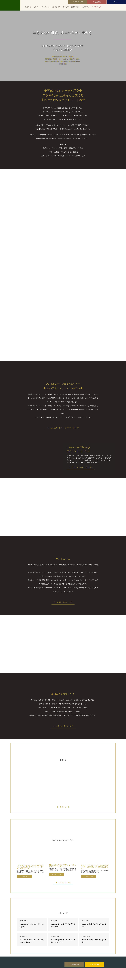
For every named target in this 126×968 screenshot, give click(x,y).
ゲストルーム (45, 7)
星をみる (28, 7)
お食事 (36, 7)
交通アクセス (75, 7)
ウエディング (96, 7)
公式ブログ (86, 7)
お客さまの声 (56, 7)
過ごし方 (66, 7)
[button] (63, 428)
